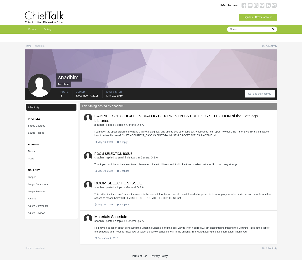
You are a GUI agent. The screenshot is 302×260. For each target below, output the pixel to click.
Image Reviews (36, 191)
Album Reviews (36, 213)
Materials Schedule (110, 217)
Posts (31, 158)
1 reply (122, 142)
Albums (32, 198)
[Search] (248, 29)
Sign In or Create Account (258, 17)
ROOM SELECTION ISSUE (113, 153)
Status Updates (36, 125)
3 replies (123, 170)
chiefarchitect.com (228, 5)
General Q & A (135, 124)
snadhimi (99, 124)
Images (32, 177)
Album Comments (38, 205)
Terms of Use (139, 256)
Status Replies (36, 132)
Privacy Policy (159, 256)
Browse (32, 29)
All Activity (33, 107)
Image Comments (38, 184)
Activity (47, 29)
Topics (31, 151)
